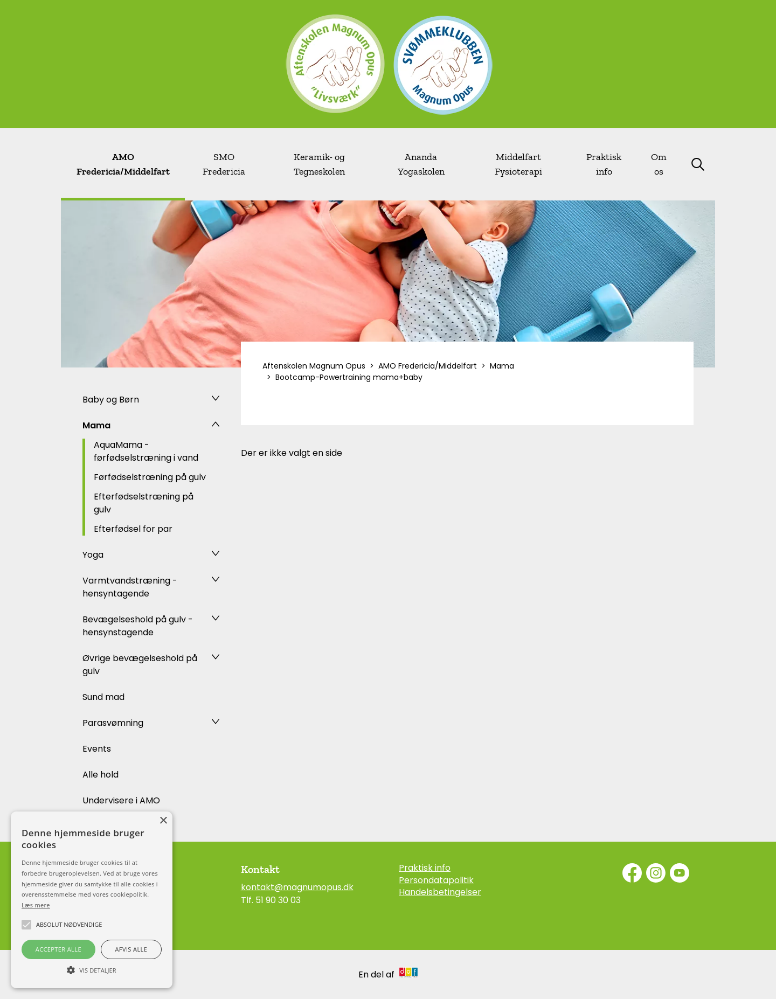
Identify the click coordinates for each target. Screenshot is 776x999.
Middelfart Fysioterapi (518, 164)
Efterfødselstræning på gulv (143, 503)
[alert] (91, 899)
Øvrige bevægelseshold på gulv (139, 664)
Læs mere (36, 905)
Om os (659, 164)
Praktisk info (603, 164)
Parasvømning (112, 723)
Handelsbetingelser (440, 892)
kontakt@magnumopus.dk (297, 887)
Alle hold (100, 774)
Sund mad (103, 697)
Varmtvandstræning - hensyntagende (129, 587)
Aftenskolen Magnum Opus (313, 365)
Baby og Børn (110, 399)
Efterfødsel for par (133, 529)
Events (96, 749)
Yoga (92, 555)
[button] (92, 969)
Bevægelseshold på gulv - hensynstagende (137, 626)
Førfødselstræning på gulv (150, 477)
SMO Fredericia (224, 164)
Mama (96, 425)
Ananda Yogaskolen (421, 164)
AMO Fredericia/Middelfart (123, 164)
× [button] (163, 821)
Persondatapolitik (436, 880)
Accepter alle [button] (58, 949)
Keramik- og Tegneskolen (319, 164)
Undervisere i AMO (121, 800)
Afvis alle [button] (131, 949)
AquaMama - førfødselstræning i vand (146, 451)
